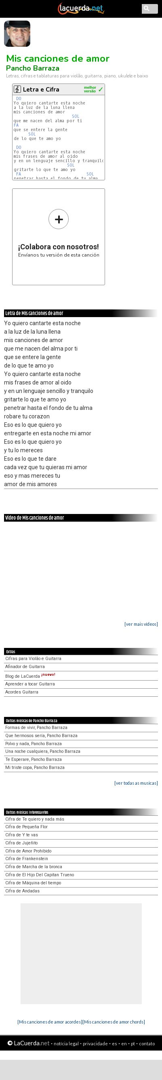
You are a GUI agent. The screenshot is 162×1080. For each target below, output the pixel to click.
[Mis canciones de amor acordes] (49, 1021)
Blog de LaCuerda (30, 676)
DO (20, 98)
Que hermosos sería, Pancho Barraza (41, 735)
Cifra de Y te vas (21, 835)
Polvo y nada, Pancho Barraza (33, 743)
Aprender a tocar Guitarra (30, 684)
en (124, 1043)
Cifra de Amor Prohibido (28, 851)
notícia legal (66, 1043)
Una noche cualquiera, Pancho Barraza (42, 751)
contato (147, 1043)
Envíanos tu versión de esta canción (58, 233)
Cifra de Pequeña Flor (26, 826)
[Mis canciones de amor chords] (113, 1021)
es (114, 1043)
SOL (77, 116)
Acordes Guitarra (21, 692)
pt (133, 1043)
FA (17, 125)
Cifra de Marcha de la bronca (33, 866)
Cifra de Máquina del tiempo (33, 883)
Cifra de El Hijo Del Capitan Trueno (39, 874)
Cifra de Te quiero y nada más (34, 819)
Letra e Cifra (41, 90)
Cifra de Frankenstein (26, 858)
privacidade (95, 1043)
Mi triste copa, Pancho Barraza (35, 767)
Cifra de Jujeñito (21, 843)
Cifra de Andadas (22, 891)
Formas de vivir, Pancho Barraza (36, 727)
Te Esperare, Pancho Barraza (33, 759)
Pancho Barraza (32, 68)
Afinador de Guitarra (25, 666)
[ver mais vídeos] (141, 624)
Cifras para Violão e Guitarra (33, 658)
